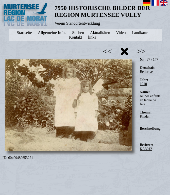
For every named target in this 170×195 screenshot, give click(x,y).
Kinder (145, 116)
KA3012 (146, 149)
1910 (143, 84)
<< (107, 51)
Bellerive (146, 72)
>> (141, 51)
